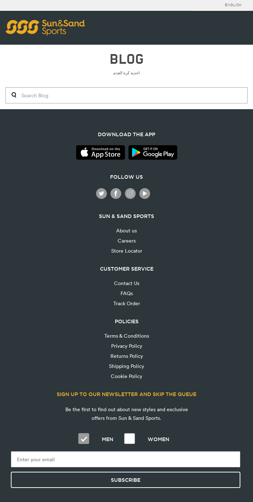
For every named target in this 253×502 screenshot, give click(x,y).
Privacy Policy (126, 345)
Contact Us (126, 283)
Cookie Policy (126, 376)
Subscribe (125, 480)
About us (126, 230)
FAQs (127, 293)
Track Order (126, 303)
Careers (127, 240)
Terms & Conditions (126, 335)
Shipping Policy (126, 366)
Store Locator (126, 250)
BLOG (126, 59)
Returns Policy (126, 355)
